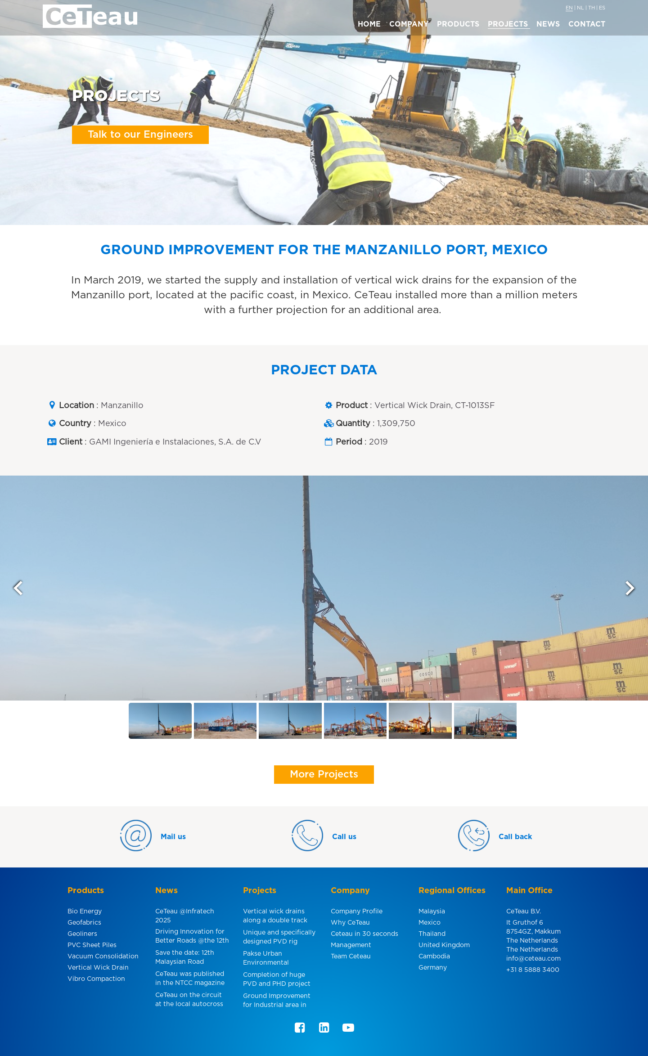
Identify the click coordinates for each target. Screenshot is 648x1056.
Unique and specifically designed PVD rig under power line (279, 938)
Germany (432, 968)
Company (350, 891)
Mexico (429, 923)
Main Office (529, 891)
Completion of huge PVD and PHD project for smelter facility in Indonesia (276, 980)
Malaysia (431, 911)
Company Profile (356, 911)
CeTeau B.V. (523, 911)
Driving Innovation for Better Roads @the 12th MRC (192, 937)
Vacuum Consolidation (103, 956)
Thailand (432, 934)
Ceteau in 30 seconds (364, 934)
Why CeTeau (350, 923)
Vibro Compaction (96, 979)
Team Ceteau (351, 956)
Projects (259, 891)
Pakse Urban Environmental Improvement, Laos (273, 959)
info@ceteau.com (533, 959)
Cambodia (434, 956)
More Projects (324, 774)
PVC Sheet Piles (92, 945)
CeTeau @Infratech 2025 (184, 916)
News (166, 891)
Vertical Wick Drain (98, 968)
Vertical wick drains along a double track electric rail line (275, 917)
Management (351, 945)
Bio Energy (85, 911)
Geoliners (82, 934)
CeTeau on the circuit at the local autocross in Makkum (189, 1001)
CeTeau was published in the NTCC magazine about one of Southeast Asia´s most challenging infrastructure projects (192, 980)
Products (86, 891)
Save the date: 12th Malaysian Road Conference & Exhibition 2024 (184, 958)
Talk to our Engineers (140, 134)
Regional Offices (452, 891)
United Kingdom (444, 945)
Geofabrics (84, 923)
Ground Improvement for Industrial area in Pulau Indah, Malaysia (276, 1002)
